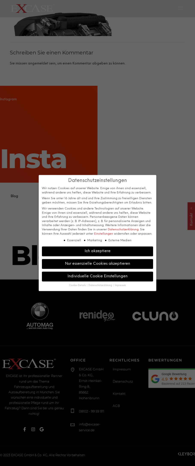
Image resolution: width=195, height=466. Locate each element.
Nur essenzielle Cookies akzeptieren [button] (97, 255)
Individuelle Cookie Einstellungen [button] (98, 267)
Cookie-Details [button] (77, 277)
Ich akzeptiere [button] (98, 242)
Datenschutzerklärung (123, 221)
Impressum (120, 277)
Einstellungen (103, 225)
